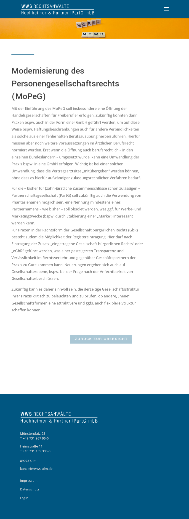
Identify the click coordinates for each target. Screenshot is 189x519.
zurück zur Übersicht (101, 339)
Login (24, 498)
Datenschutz (29, 489)
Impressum (28, 480)
